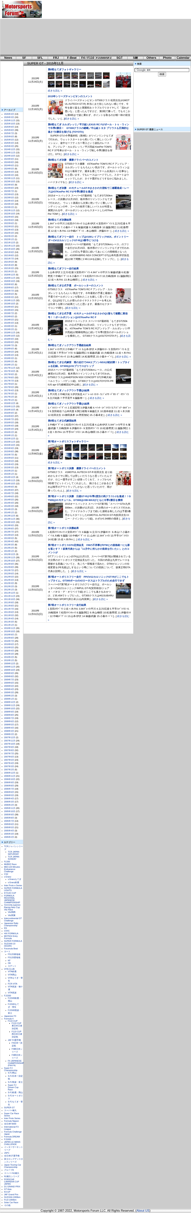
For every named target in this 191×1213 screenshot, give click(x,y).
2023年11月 (9, 178)
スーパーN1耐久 (11, 1173)
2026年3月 (9, 117)
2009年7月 (9, 679)
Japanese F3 (10, 1016)
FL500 (7, 861)
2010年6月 (9, 644)
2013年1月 (9, 551)
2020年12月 (9, 275)
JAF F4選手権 (14, 1040)
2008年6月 (9, 721)
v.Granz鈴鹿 (13, 882)
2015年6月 (9, 458)
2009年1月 (9, 699)
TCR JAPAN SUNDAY (13, 858)
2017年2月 (9, 397)
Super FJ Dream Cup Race (13, 1087)
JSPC (6, 1153)
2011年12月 (9, 593)
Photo (167, 57)
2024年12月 (9, 149)
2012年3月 (9, 583)
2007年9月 (9, 747)
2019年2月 (9, 329)
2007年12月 (9, 737)
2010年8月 (9, 638)
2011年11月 (9, 596)
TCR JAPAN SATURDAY (13, 853)
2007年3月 (9, 766)
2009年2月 (9, 695)
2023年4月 (9, 201)
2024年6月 (9, 165)
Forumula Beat (11, 948)
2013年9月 (9, 525)
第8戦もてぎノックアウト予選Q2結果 (69, 390)
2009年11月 (9, 667)
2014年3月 (9, 506)
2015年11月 (9, 442)
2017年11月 (9, 368)
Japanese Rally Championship (11, 924)
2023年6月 (9, 194)
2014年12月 (9, 477)
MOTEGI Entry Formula (11, 937)
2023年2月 (9, 207)
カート (7, 951)
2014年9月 (9, 487)
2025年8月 (9, 130)
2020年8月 (9, 287)
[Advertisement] (95, 27)
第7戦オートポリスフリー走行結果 (67, 605)
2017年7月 (9, 381)
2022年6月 (9, 223)
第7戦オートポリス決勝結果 (63, 528)
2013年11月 (9, 519)
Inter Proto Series (12, 1118)
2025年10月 (9, 123)
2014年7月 (9, 493)
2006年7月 (9, 789)
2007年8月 (9, 750)
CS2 (6, 874)
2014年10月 (9, 483)
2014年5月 (9, 499)
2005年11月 (9, 808)
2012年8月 (9, 567)
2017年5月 (9, 387)
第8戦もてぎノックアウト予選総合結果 (69, 345)
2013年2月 (9, 548)
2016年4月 (9, 426)
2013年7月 (9, 532)
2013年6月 (9, 535)
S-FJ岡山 (12, 1073)
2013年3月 (9, 544)
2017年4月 (9, 390)
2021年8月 (9, 255)
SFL (40, 57)
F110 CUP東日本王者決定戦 (17, 1026)
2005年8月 (9, 818)
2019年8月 (9, 310)
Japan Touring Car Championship (12, 1166)
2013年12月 (9, 516)
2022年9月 (9, 217)
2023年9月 (9, 185)
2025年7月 (9, 133)
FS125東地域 (14, 954)
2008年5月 (9, 724)
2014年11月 (9, 480)
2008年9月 (9, 712)
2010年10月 (9, 631)
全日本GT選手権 (11, 1156)
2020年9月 (9, 284)
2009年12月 (9, 663)
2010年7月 (9, 641)
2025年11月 (9, 120)
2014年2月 (9, 509)
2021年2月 (9, 271)
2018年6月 (9, 348)
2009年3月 (9, 692)
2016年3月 (9, 429)
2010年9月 (9, 634)
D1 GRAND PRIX (12, 1186)
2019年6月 (9, 316)
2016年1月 (9, 435)
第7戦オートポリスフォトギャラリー (68, 441)
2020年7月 (9, 291)
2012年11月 (9, 557)
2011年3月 (9, 622)
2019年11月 (9, 300)
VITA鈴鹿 (12, 971)
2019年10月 (9, 303)
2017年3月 (9, 393)
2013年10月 (9, 522)
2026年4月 (9, 114)
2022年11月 (9, 210)
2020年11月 (9, 278)
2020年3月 (9, 297)
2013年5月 (9, 538)
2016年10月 (9, 409)
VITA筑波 (12, 992)
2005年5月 (9, 827)
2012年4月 (9, 580)
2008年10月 (9, 708)
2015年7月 (9, 454)
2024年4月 (9, 172)
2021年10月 (9, 249)
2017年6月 (9, 384)
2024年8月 (9, 162)
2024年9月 (9, 159)
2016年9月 (9, 413)
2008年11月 (9, 705)
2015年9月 (9, 448)
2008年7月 (9, 718)
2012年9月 (9, 564)
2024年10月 (9, 156)
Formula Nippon (11, 1121)
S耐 (135, 57)
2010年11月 (9, 628)
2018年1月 (9, 365)
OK (9, 963)
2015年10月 (9, 445)
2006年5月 (9, 795)
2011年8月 (9, 606)
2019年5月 (9, 320)
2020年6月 (9, 294)
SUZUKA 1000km (12, 1197)
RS (5, 928)
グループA (9, 1170)
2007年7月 (9, 753)
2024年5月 (9, 168)
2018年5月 (9, 352)
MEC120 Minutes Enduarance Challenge (12, 869)
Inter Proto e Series (13, 885)
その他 (7, 1205)
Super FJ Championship (10, 1069)
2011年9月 (9, 602)
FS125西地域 (14, 957)
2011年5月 (9, 615)
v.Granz (7, 877)
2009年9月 (9, 673)
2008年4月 (9, 728)
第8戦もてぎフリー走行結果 (63, 268)
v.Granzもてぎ (14, 879)
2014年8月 (9, 490)
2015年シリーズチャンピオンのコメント (70, 96)
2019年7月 (9, 313)
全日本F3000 (10, 1124)
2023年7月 (9, 191)
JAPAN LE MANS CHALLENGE (12, 1143)
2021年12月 (9, 242)
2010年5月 (9, 647)
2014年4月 (9, 503)
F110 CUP (13, 1021)
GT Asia (8, 1189)
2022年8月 (9, 220)
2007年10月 (9, 744)
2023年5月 (9, 197)
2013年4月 (9, 541)
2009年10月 (9, 670)
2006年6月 (9, 792)
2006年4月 (9, 798)
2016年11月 (9, 406)
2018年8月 (9, 342)
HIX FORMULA (11, 933)
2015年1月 (9, 474)
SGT (119, 57)
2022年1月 (9, 239)
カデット (12, 966)
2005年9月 (9, 814)
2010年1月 (9, 660)
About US (142, 1210)
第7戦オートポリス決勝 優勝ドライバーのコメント (77, 468)
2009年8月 (9, 676)
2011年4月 (9, 618)
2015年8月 (9, 451)
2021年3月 (9, 268)
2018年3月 (9, 358)
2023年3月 (9, 204)
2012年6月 (9, 573)
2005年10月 (9, 811)
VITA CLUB (9, 969)
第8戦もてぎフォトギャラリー (64, 69)
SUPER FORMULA (13, 941)
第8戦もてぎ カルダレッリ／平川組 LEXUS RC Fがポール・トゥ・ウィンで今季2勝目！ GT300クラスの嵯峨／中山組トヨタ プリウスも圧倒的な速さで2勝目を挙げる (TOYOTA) (88, 128)
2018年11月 (9, 332)
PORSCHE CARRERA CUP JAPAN (11, 1181)
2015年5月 (9, 461)
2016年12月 (9, 403)
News (8, 57)
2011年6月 (9, 612)
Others (151, 57)
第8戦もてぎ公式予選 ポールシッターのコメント (75, 285)
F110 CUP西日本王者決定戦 (17, 1034)
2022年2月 (9, 236)
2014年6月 (9, 496)
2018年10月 (9, 336)
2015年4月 (9, 464)
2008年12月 (9, 702)
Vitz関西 (12, 912)
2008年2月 (9, 734)
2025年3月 (9, 146)
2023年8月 (9, 188)
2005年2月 (9, 837)
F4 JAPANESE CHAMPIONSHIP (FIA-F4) (16, 1063)
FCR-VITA (12, 984)
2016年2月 (9, 432)
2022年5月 (9, 226)
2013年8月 (9, 528)
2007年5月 (9, 760)
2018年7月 (9, 345)
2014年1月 (9, 512)
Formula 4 (9, 1019)
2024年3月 (9, 175)
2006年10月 (9, 779)
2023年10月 (9, 181)
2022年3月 (9, 233)
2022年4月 (9, 230)
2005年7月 (9, 821)
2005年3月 (9, 834)
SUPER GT (9, 1107)
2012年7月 (9, 570)
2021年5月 (9, 262)
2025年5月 (9, 140)
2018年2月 (9, 361)
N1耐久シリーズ (11, 1176)
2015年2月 (9, 471)
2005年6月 (9, 824)
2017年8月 (9, 377)
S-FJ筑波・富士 (15, 1082)
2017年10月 (9, 371)
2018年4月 (9, 355)
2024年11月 (9, 152)
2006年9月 (9, 782)
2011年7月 (9, 609)
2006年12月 (9, 773)
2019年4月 (9, 323)
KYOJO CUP (10, 893)
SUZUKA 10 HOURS (9, 944)
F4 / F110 (87, 57)
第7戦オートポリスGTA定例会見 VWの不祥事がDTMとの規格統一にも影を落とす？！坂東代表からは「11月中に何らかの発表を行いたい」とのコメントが (89, 549)
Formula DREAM (12, 1136)
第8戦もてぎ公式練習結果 (62, 420)
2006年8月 (9, 785)
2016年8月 (9, 416)
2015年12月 (9, 438)
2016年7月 (9, 419)
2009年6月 (9, 683)
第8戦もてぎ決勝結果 (59, 219)
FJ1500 (7, 995)
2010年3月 (9, 654)
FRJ (56, 57)
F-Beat (72, 57)
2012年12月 (9, 554)
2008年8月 (9, 715)
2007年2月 (9, 769)
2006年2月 (9, 805)
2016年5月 (9, 422)
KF (9, 960)
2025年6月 (9, 136)
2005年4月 (9, 830)
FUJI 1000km (10, 1200)
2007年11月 (9, 740)
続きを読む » (55, 90)
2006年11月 (9, 776)
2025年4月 (9, 143)
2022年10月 (9, 213)
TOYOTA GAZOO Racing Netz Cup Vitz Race (12, 907)
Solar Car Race (11, 1202)
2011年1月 (9, 625)
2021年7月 (9, 258)
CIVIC (7, 931)
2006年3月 (9, 802)
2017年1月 (9, 400)
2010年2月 (9, 657)
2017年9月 (9, 374)
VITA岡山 (12, 975)
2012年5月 (9, 577)
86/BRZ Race (10, 864)
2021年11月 (9, 246)
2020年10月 (9, 281)
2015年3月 (9, 467)
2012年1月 (9, 589)
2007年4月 (9, 763)
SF (24, 57)
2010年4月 (9, 651)
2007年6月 (9, 757)
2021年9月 (9, 252)
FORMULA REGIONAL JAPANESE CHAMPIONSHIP (12, 899)
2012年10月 (9, 561)
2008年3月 (9, 731)
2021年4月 (9, 265)
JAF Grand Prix (11, 1194)
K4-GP (7, 1192)
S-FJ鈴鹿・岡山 (15, 1092)
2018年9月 (9, 339)
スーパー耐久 (10, 1110)
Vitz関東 (12, 915)
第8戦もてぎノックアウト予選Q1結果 (69, 403)
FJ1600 (7, 1139)
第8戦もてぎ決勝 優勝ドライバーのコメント (73, 159)
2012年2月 (9, 586)
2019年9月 (9, 307)
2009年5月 (9, 686)
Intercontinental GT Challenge (13, 919)
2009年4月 (9, 689)
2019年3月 (9, 326)
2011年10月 (9, 599)
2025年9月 (9, 127)
